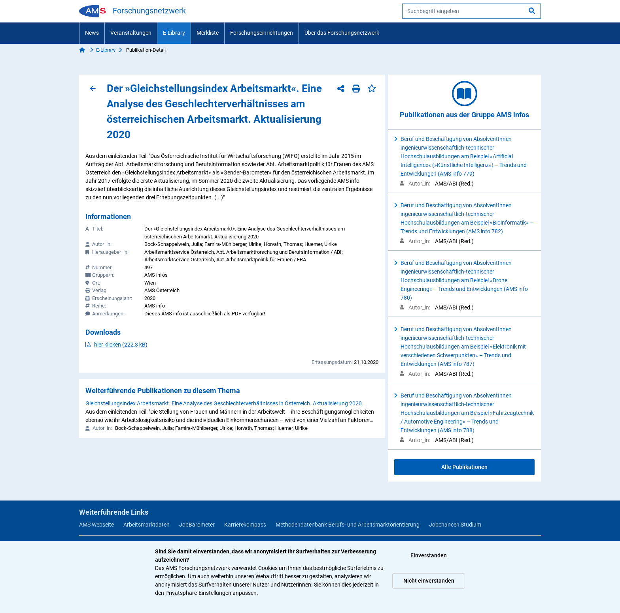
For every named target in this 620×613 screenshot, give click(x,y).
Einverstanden (428, 555)
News (92, 33)
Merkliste (208, 33)
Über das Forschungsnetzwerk (341, 33)
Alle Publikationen (464, 467)
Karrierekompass (245, 524)
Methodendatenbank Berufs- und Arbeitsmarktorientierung (348, 524)
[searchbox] (471, 11)
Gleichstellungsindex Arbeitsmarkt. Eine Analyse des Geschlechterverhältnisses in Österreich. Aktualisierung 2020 (223, 403)
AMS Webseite (96, 524)
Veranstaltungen (130, 33)
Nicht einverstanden (428, 580)
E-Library (174, 33)
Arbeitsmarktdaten (146, 524)
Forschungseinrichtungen (261, 33)
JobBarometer (197, 524)
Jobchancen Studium (455, 524)
